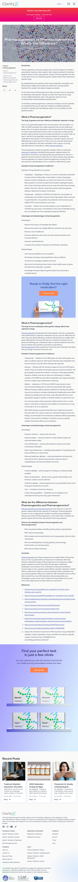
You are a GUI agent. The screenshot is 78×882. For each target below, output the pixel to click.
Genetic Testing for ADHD (10, 834)
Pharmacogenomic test (9, 843)
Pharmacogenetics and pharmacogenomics (36, 509)
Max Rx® (55, 837)
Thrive (54, 840)
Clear (54, 843)
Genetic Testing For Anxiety (35, 861)
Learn (21, 48)
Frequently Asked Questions (11, 862)
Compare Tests (48, 293)
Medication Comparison (34, 834)
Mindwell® (55, 834)
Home (13, 48)
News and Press (7, 856)
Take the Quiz (39, 670)
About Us (5, 850)
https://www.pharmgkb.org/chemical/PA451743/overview (44, 625)
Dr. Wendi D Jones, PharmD (36, 48)
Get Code (39, 18)
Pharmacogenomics (28, 333)
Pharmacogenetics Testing (35, 850)
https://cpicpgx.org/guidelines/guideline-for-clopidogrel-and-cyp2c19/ (49, 595)
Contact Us (5, 853)
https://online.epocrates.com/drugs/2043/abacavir (42, 605)
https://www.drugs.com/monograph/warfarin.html (42, 609)
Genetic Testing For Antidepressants (38, 853)
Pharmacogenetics (28, 557)
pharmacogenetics (56, 146)
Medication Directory (33, 837)
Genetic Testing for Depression (12, 840)
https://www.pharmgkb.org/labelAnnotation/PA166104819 (44, 628)
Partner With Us (7, 859)
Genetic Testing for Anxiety (10, 837)
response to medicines (29, 152)
